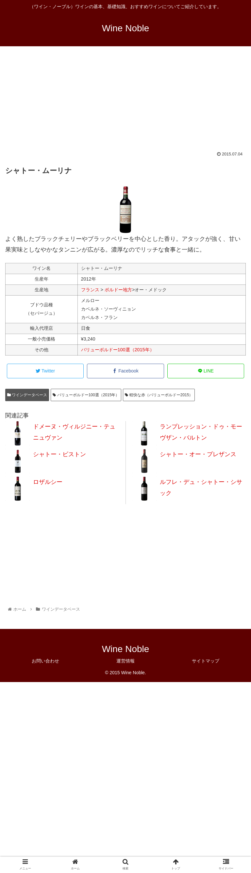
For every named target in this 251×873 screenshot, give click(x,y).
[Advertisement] (125, 103)
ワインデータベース (27, 395)
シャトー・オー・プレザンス (198, 454)
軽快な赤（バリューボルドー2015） (159, 395)
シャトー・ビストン (59, 454)
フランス (90, 289)
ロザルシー (47, 482)
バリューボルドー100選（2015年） (117, 349)
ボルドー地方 (118, 289)
